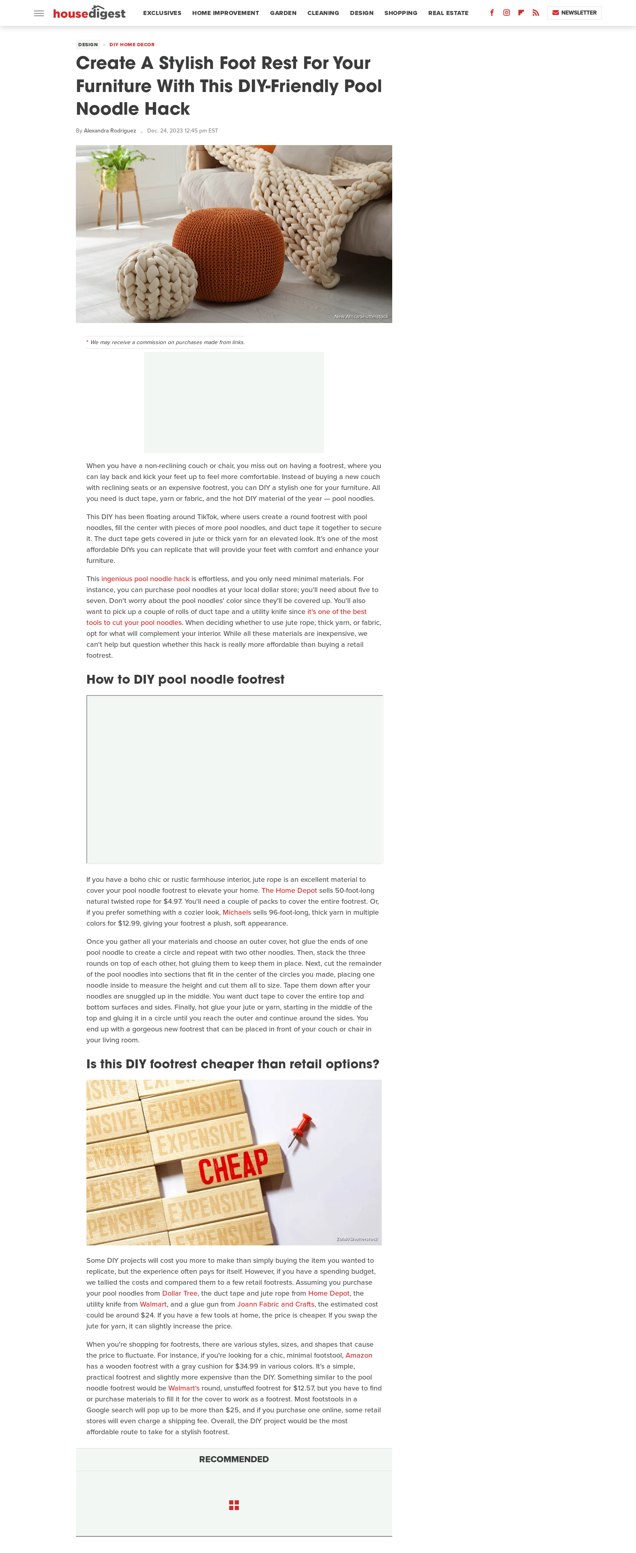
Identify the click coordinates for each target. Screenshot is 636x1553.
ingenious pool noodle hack (145, 578)
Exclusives (162, 13)
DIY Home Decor (132, 44)
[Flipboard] (521, 14)
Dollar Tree (180, 1293)
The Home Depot (289, 890)
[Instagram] (506, 14)
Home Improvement (225, 13)
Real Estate (448, 13)
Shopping (401, 13)
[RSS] (536, 14)
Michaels (237, 912)
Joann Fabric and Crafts (275, 1304)
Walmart (153, 1304)
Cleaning (323, 13)
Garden (283, 13)
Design (362, 13)
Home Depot (329, 1293)
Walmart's (184, 1388)
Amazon (359, 1355)
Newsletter (574, 13)
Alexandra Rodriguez (110, 130)
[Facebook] (492, 14)
